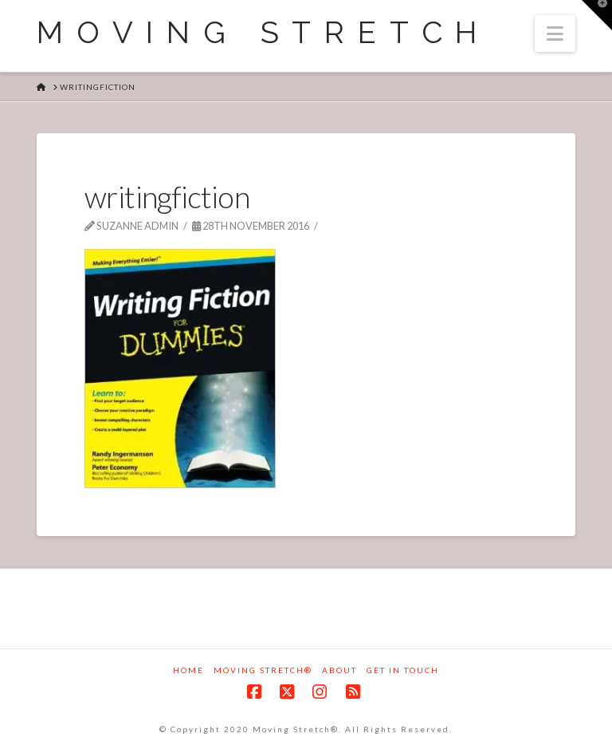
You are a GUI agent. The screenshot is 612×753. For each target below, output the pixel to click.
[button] (555, 33)
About (339, 670)
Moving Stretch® (263, 670)
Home (188, 670)
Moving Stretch (263, 33)
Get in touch (403, 670)
